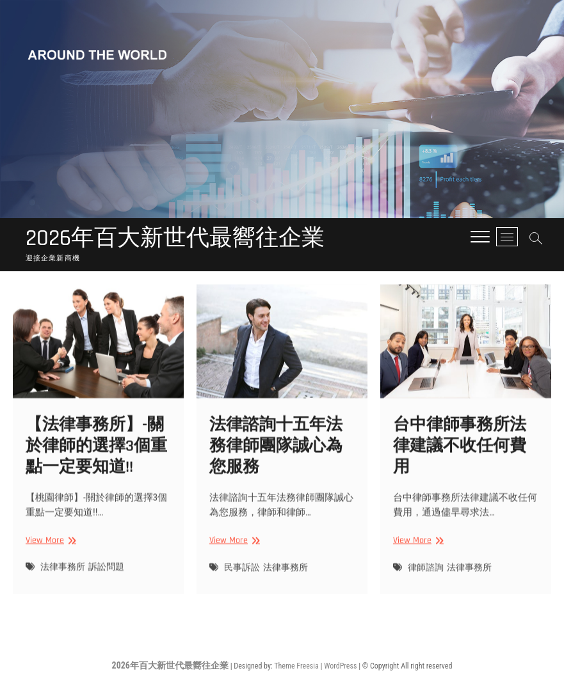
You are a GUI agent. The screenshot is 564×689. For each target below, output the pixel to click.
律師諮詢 (426, 583)
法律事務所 (62, 583)
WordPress (340, 665)
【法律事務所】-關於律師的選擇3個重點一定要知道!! (96, 461)
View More (49, 556)
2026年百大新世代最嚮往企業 (175, 239)
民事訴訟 (242, 583)
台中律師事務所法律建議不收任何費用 (459, 461)
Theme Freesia (296, 665)
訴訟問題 (106, 583)
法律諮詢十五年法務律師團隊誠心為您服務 (275, 461)
